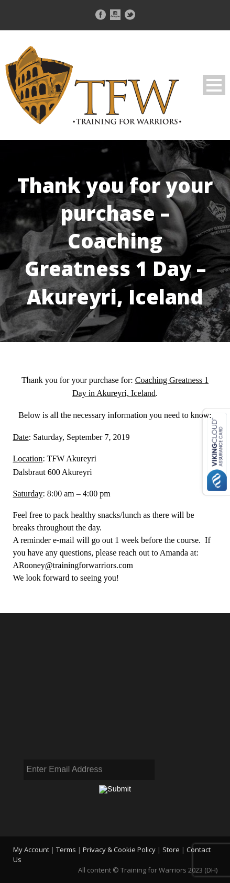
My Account (31, 849)
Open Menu (214, 85)
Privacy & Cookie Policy (119, 849)
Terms (66, 849)
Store (171, 849)
